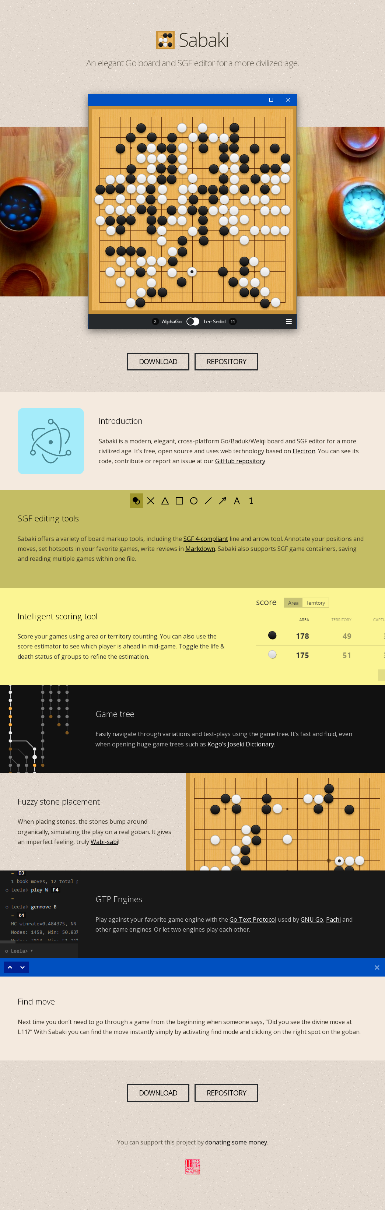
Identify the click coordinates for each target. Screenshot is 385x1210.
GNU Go (312, 919)
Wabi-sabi (104, 842)
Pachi (333, 919)
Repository (226, 361)
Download (158, 361)
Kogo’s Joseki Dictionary (240, 744)
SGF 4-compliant (205, 539)
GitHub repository (240, 461)
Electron (304, 451)
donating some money (236, 1142)
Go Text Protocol (253, 919)
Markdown (200, 549)
